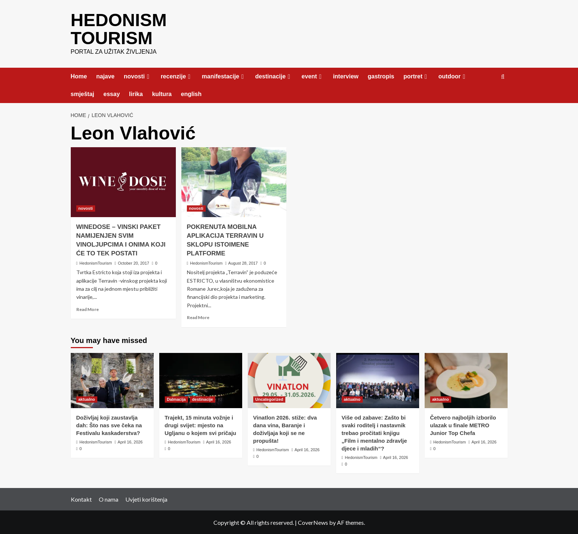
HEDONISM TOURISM (118, 28)
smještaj (82, 93)
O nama (108, 498)
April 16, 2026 (130, 441)
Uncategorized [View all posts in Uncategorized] (269, 398)
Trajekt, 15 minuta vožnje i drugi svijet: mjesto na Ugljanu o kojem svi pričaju (200, 424)
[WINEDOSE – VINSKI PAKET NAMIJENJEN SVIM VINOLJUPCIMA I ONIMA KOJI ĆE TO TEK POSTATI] (123, 181)
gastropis (381, 76)
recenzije (177, 76)
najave (105, 76)
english (191, 93)
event (313, 76)
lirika (136, 93)
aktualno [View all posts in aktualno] (87, 398)
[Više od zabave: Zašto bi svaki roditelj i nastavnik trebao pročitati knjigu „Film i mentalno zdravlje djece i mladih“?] (377, 379)
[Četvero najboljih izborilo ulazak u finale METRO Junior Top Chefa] (466, 379)
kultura (161, 93)
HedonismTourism (96, 262)
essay (112, 93)
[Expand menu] (148, 76)
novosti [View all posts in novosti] (86, 207)
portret (416, 76)
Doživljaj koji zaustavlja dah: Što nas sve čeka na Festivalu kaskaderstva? (109, 424)
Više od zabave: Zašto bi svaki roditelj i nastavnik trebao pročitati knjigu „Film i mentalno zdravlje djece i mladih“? (374, 432)
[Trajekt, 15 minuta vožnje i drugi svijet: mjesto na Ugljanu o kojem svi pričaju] (200, 379)
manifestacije (224, 76)
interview (345, 76)
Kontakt (81, 498)
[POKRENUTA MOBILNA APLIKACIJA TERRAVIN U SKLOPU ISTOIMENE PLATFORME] (233, 181)
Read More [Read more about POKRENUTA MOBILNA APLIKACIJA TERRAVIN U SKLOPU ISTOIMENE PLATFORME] (198, 316)
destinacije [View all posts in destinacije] (202, 398)
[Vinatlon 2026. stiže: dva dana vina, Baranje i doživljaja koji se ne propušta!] (289, 379)
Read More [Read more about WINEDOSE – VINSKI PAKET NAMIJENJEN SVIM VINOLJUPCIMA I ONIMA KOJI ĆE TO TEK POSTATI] (87, 308)
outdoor (452, 76)
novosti (138, 76)
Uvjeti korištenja (146, 498)
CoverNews (313, 521)
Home (79, 76)
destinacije (273, 76)
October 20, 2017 (133, 262)
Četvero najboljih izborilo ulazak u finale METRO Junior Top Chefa (463, 424)
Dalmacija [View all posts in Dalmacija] (176, 398)
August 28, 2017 (243, 262)
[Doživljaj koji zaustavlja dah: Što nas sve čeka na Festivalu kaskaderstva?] (112, 379)
